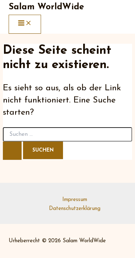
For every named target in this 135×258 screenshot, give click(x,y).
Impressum (74, 199)
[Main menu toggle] (25, 24)
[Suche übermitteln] (12, 151)
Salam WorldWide (46, 7)
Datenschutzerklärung (74, 208)
